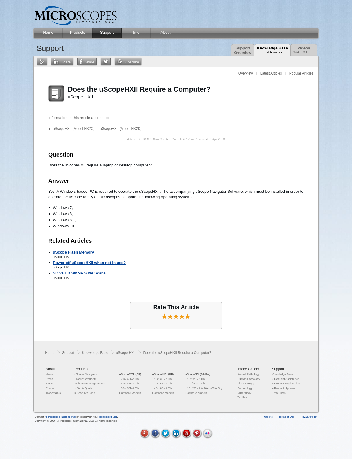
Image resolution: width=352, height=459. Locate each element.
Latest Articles (271, 73)
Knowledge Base (272, 50)
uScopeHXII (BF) (163, 374)
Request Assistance (286, 378)
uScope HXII (125, 353)
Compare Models (130, 392)
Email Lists (278, 392)
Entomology (244, 388)
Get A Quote (84, 388)
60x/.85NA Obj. (130, 388)
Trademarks (53, 392)
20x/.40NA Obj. (130, 378)
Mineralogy (244, 392)
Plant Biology (245, 383)
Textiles (242, 397)
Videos (303, 50)
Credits (268, 416)
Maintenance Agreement (89, 383)
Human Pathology (248, 378)
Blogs (49, 383)
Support (68, 353)
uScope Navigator (85, 374)
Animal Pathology (248, 374)
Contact (50, 388)
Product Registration (287, 383)
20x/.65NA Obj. (163, 383)
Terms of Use (286, 416)
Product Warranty (85, 378)
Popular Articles (301, 73)
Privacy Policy (309, 416)
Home (49, 353)
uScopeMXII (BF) (130, 374)
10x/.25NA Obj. (196, 378)
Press (49, 378)
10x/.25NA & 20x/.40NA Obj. (205, 388)
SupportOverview (242, 50)
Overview (245, 73)
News (49, 374)
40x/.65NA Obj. (130, 383)
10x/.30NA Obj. (163, 378)
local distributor (108, 416)
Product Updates (284, 388)
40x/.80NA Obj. (163, 388)
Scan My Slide (86, 392)
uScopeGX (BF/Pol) (197, 374)
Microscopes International (60, 416)
